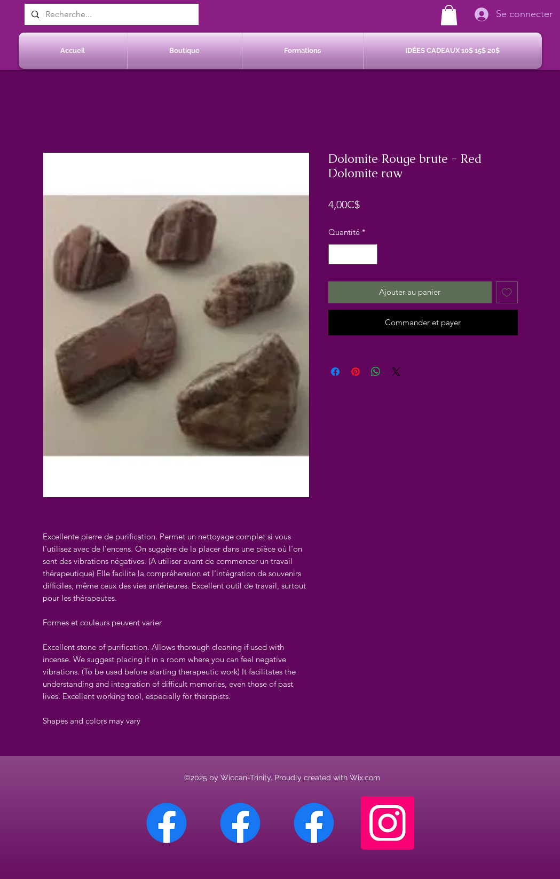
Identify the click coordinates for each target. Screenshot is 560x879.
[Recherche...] (110, 14)
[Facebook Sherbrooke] (240, 823)
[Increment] (368, 254)
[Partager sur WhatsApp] (375, 371)
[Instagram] (387, 823)
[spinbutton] (352, 254)
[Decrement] (337, 254)
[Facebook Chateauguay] (166, 823)
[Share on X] (396, 371)
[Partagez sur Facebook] (335, 371)
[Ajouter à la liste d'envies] (507, 292)
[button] (449, 15)
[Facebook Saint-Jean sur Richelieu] (314, 823)
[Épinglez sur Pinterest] (355, 371)
